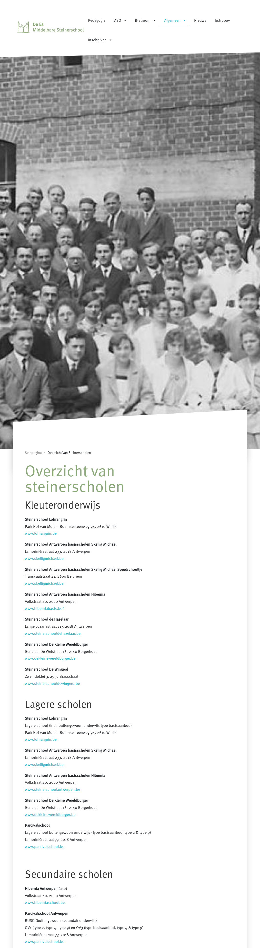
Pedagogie (96, 20)
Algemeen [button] (172, 20)
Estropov (222, 20)
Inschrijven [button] (97, 40)
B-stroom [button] (142, 20)
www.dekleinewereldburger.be (50, 658)
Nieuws (200, 20)
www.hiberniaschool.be (45, 902)
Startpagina (33, 452)
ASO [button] (117, 20)
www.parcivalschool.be (44, 846)
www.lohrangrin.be (41, 533)
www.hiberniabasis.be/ (44, 608)
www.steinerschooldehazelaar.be (52, 633)
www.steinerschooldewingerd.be (52, 683)
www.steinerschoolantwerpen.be (52, 789)
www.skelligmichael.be (44, 558)
